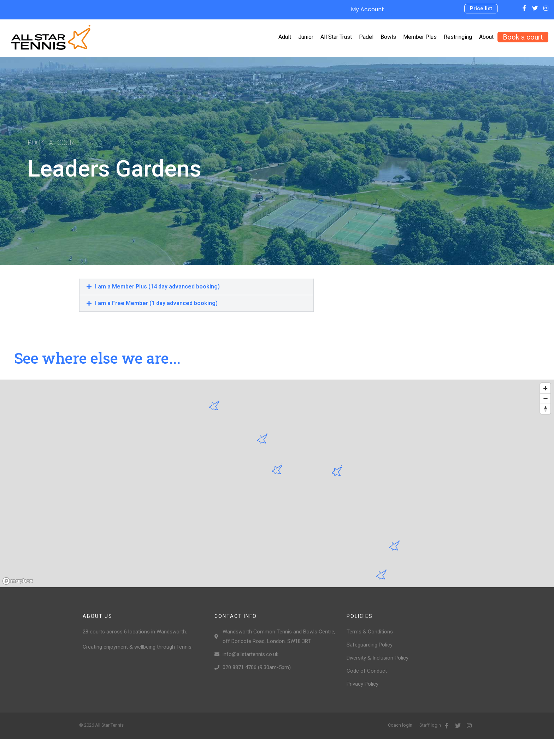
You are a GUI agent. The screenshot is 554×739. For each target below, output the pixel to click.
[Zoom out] (545, 398)
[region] (277, 483)
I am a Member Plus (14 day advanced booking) (157, 286)
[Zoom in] (545, 388)
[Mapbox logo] (17, 581)
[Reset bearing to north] (545, 409)
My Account (367, 9)
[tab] (196, 287)
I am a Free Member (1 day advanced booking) (156, 303)
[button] (481, 8)
